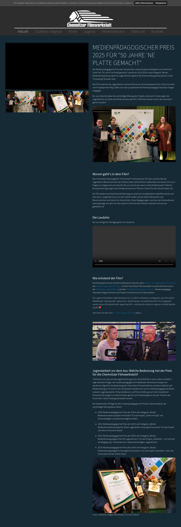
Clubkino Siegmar (48, 31)
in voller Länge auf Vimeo (124, 312)
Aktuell (25, 31)
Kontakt (157, 31)
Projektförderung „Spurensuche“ (140, 289)
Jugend (89, 31)
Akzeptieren (161, 3)
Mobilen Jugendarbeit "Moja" (108, 286)
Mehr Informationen (144, 3)
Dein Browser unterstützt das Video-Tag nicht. (134, 247)
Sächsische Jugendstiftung (107, 289)
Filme (72, 31)
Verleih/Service (113, 31)
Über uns (138, 31)
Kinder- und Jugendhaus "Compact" (159, 283)
